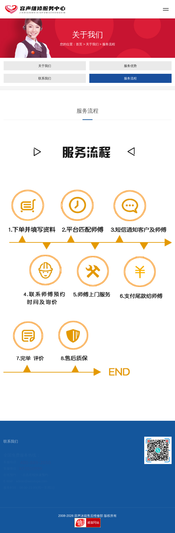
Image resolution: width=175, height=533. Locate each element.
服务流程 (130, 78)
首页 (79, 44)
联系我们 (44, 78)
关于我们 (92, 44)
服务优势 (130, 66)
